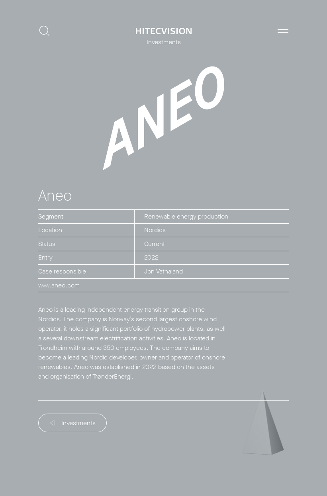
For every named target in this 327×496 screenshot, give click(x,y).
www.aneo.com (59, 285)
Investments (73, 423)
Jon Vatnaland (163, 271)
